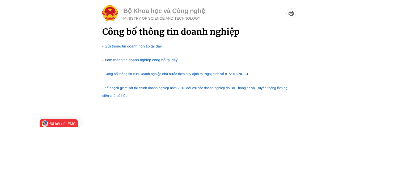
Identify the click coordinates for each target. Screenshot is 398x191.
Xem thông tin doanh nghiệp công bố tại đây (141, 60)
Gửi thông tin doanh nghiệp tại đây (133, 46)
